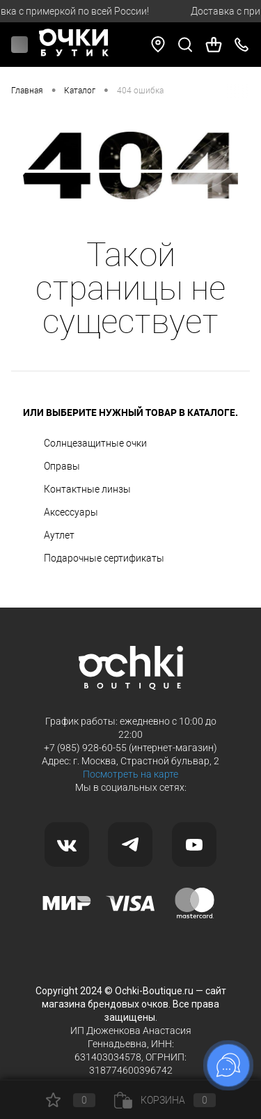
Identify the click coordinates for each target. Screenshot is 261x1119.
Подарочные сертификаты (104, 558)
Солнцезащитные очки (95, 443)
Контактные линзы (87, 489)
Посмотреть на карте (130, 774)
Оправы (62, 466)
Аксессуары (71, 512)
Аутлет (59, 535)
